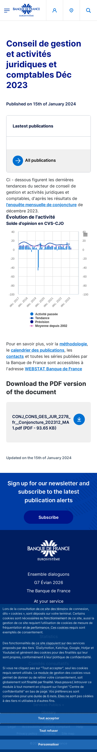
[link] (34, 161)
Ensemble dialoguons (48, 574)
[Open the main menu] (7, 10)
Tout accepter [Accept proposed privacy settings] (48, 718)
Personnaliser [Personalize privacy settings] (48, 744)
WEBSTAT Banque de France (53, 368)
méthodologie (73, 343)
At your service (48, 601)
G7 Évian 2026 (48, 582)
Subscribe (48, 517)
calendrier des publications (37, 350)
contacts (15, 356)
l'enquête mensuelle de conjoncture (41, 204)
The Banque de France (48, 590)
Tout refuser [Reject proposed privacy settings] (48, 731)
